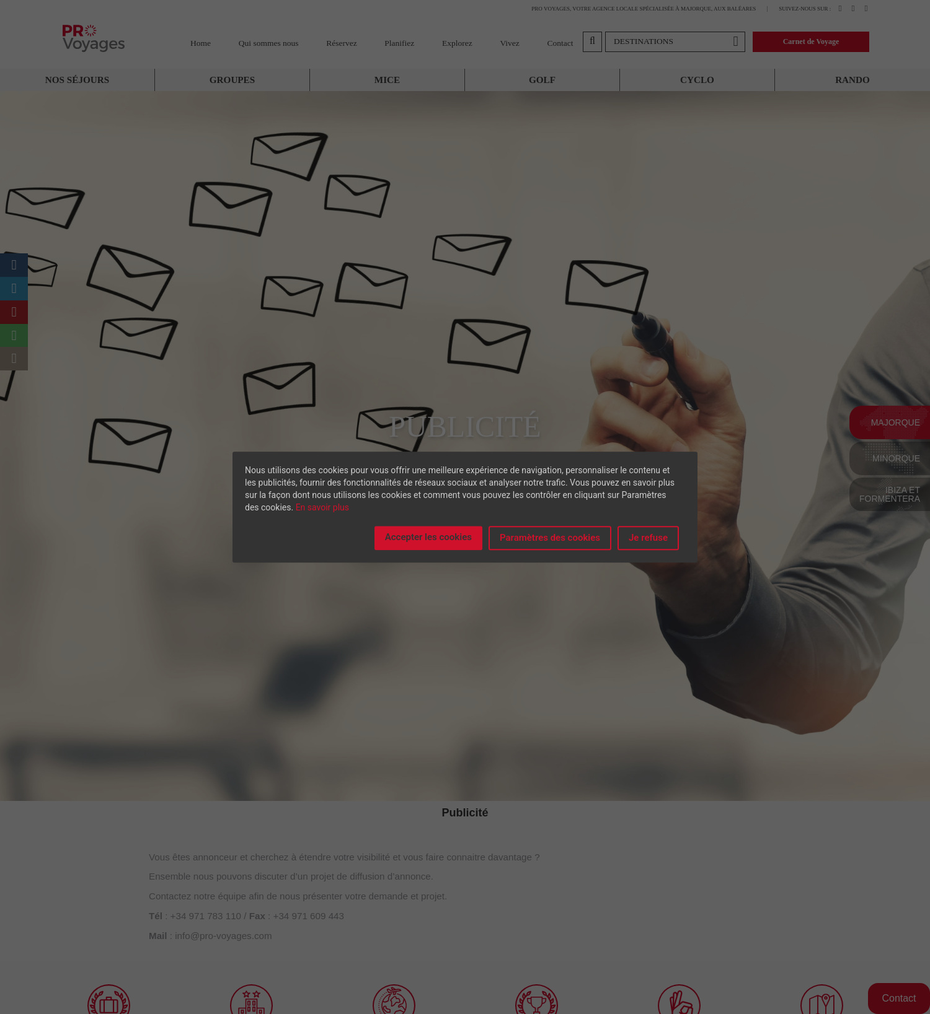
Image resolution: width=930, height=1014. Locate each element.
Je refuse (648, 537)
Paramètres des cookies (550, 537)
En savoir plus (322, 507)
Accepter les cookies (428, 537)
